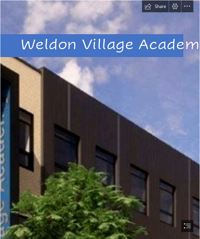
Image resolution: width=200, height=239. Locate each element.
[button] (155, 6)
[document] (100, 119)
